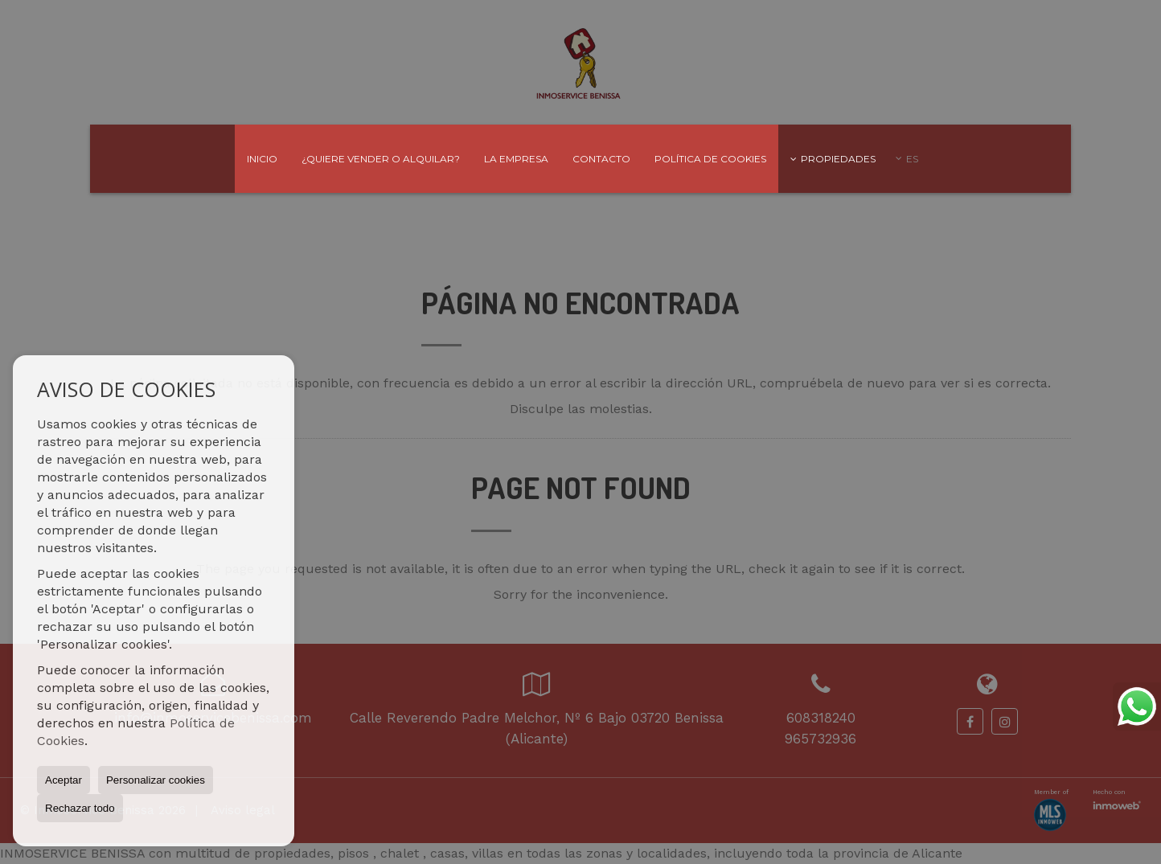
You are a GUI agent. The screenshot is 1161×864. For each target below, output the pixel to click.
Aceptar (63, 780)
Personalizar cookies (155, 780)
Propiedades (833, 159)
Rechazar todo (80, 808)
